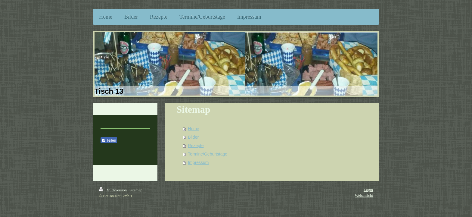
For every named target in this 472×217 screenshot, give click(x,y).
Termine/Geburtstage (207, 154)
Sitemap (135, 190)
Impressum (198, 162)
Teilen (109, 140)
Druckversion (113, 190)
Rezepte (195, 145)
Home (193, 128)
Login (368, 189)
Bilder (193, 137)
